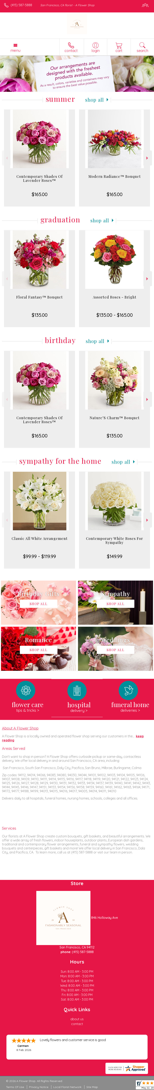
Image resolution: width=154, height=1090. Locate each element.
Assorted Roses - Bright (114, 297)
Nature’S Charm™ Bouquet (115, 417)
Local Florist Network (67, 1087)
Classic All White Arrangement (40, 538)
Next (147, 158)
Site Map (92, 1087)
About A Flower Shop (20, 728)
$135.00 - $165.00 (114, 315)
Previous (6, 158)
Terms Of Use (15, 1087)
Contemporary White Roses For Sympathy (114, 540)
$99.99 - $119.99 (39, 556)
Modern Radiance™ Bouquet (114, 176)
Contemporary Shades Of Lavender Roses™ (39, 178)
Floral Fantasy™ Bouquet (39, 297)
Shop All (94, 99)
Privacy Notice (38, 1087)
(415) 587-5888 (21, 5)
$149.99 (114, 556)
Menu (15, 50)
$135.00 (40, 315)
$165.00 (40, 194)
